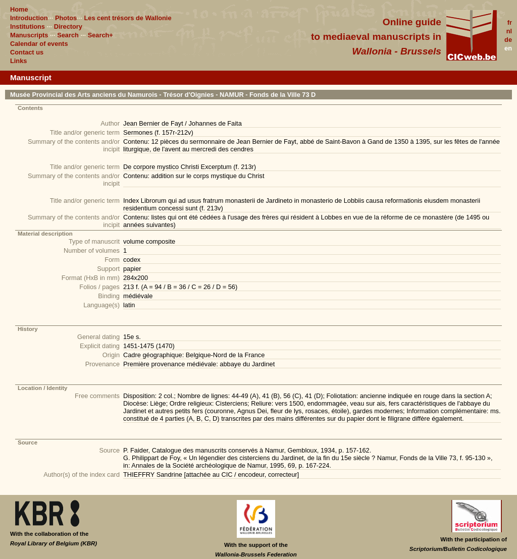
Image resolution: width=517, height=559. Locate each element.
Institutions (27, 26)
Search (68, 35)
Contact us (26, 52)
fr (509, 22)
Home (19, 9)
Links (18, 61)
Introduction (29, 18)
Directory (68, 26)
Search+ (100, 35)
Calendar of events (39, 43)
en (508, 48)
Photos (66, 18)
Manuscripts (29, 35)
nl (509, 31)
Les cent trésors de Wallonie (127, 18)
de (508, 39)
